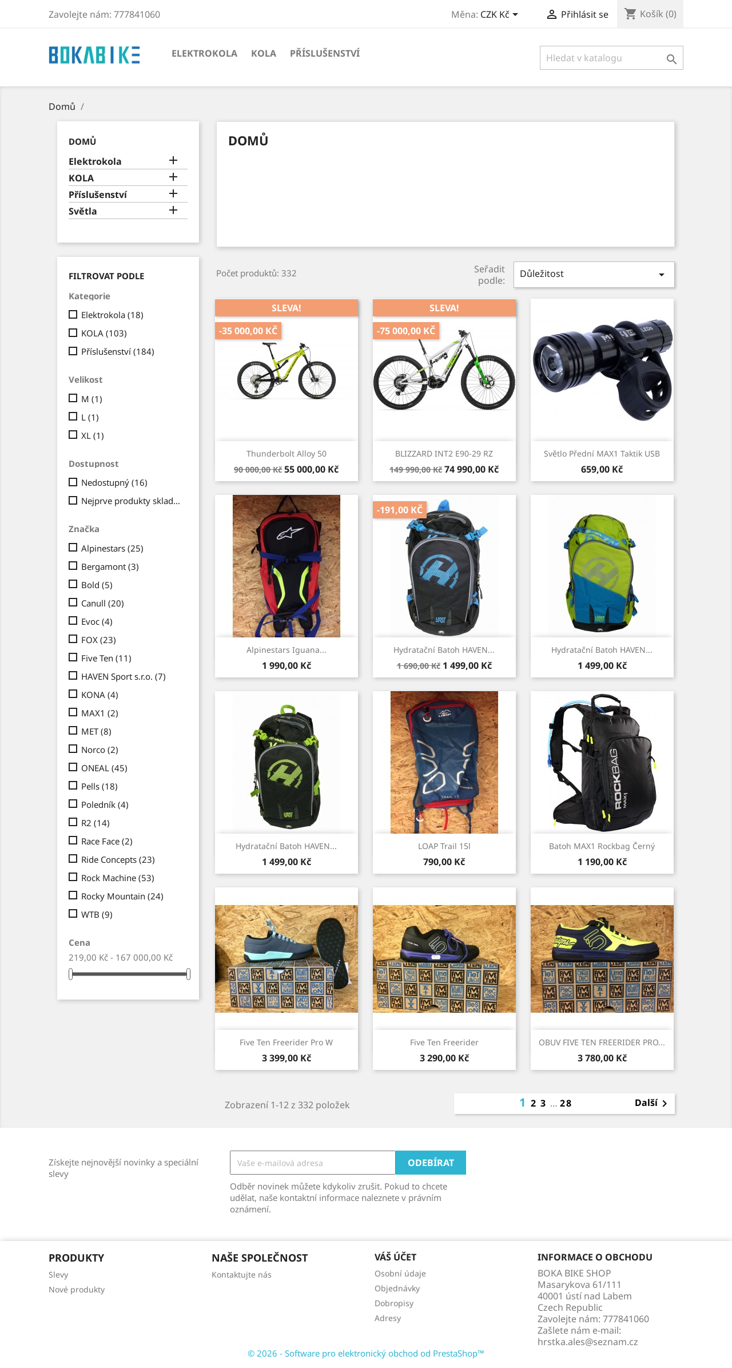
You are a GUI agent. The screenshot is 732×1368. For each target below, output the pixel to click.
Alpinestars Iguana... (286, 649)
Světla (83, 211)
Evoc (97, 621)
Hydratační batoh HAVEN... (444, 649)
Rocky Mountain (122, 896)
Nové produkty (77, 1289)
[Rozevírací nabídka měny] (501, 15)
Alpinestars (112, 548)
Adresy (388, 1318)
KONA (99, 694)
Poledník (105, 804)
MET (96, 731)
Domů (82, 141)
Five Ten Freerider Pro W (286, 1042)
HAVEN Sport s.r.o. (123, 676)
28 (566, 1103)
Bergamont (110, 566)
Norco (99, 749)
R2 (95, 822)
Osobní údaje (400, 1273)
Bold (97, 584)
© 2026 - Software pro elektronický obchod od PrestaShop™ (366, 1353)
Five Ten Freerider (444, 1042)
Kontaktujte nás (242, 1274)
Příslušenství (325, 53)
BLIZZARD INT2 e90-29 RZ (444, 453)
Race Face (107, 841)
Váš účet (395, 1257)
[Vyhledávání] (611, 58)
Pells (99, 786)
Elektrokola (204, 53)
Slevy (58, 1274)
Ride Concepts (118, 859)
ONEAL (104, 768)
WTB (97, 914)
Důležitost (594, 274)
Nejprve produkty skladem (132, 500)
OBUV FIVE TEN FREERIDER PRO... (602, 1042)
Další (653, 1104)
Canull (102, 603)
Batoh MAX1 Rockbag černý (602, 845)
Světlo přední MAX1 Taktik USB (602, 453)
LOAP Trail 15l (444, 845)
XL (92, 435)
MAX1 (99, 713)
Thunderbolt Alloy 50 (286, 453)
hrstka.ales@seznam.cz (588, 1341)
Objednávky (397, 1288)
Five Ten (106, 658)
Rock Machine (117, 877)
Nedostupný (114, 482)
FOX (98, 639)
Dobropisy (394, 1303)
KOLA (263, 53)
